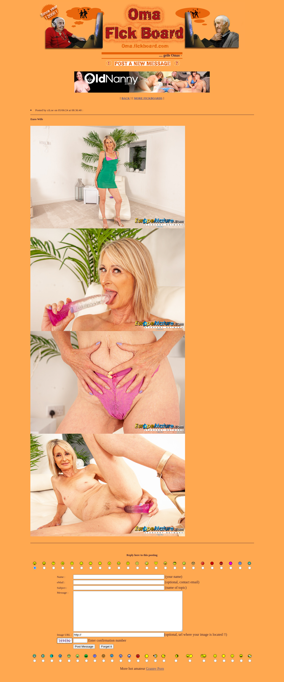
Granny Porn (155, 676)
